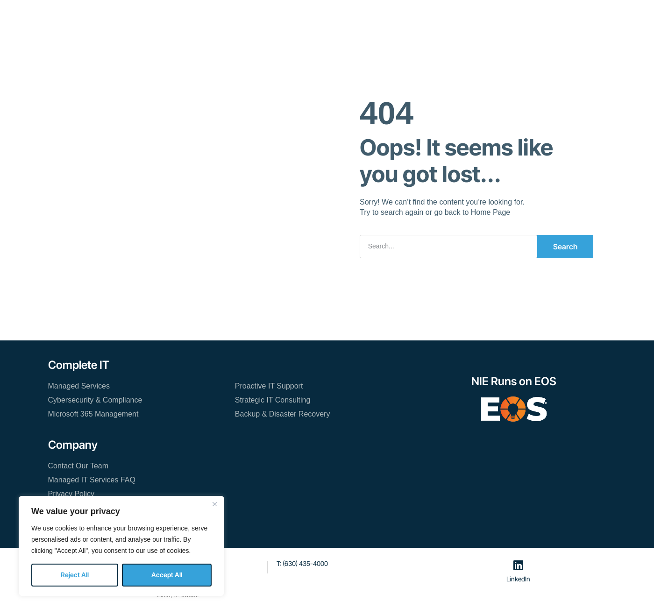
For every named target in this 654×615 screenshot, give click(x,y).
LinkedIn (518, 579)
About (324, 16)
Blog (356, 16)
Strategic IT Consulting (273, 400)
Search (565, 246)
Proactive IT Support (269, 386)
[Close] (214, 503)
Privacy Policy (71, 494)
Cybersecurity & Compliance (95, 400)
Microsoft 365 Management (93, 414)
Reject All (75, 575)
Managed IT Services (214, 16)
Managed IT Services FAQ (91, 480)
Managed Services (79, 386)
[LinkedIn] (518, 565)
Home (155, 16)
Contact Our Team (409, 16)
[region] (121, 546)
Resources (281, 16)
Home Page (491, 212)
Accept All (166, 575)
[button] (516, 17)
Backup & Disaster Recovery (282, 414)
